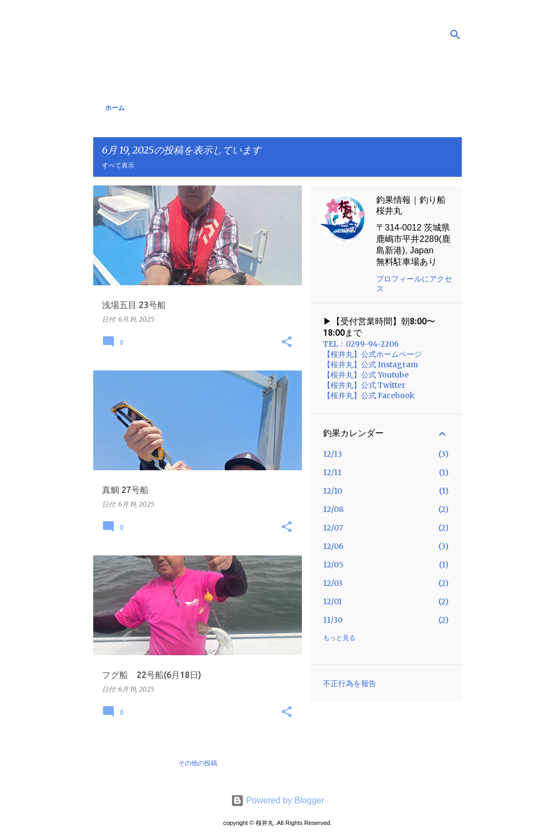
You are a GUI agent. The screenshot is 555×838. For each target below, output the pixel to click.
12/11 (332, 472)
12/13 (332, 454)
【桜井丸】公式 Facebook (369, 395)
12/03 (333, 583)
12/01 (332, 601)
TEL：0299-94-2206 (361, 344)
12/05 (333, 565)
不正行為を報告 (349, 683)
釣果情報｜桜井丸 (179, 34)
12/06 (333, 546)
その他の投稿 (197, 762)
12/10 (332, 491)
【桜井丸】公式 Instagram (370, 364)
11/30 (333, 620)
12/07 (333, 528)
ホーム (115, 107)
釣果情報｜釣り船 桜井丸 (411, 205)
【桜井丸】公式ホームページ (372, 354)
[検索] (455, 35)
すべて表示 (118, 165)
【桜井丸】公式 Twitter (364, 385)
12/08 (333, 509)
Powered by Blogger (278, 800)
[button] (286, 342)
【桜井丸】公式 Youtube (366, 375)
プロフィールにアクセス (414, 283)
